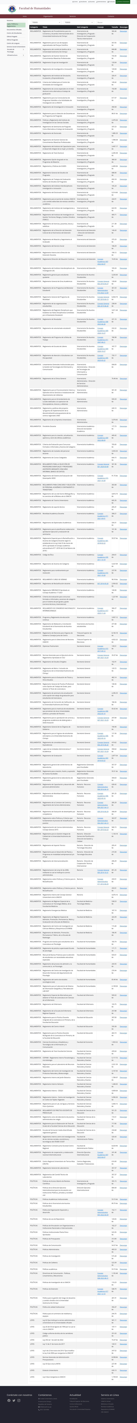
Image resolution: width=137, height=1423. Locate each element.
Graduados (111, 2)
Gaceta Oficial (74, 1407)
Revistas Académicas (107, 1407)
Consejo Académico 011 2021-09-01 (102, 516)
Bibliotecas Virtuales (107, 1404)
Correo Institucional (76, 1404)
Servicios (73, 16)
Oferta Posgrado (12, 40)
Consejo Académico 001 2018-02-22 (102, 540)
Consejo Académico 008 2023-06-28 (102, 321)
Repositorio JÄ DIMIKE (108, 1409)
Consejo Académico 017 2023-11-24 (102, 610)
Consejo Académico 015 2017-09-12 (102, 648)
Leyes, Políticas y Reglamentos (12, 25)
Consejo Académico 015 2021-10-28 (102, 478)
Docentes (91, 2)
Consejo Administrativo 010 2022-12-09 (102, 290)
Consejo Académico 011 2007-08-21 (102, 339)
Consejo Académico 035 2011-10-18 (102, 557)
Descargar (123, 31)
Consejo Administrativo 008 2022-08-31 (102, 1275)
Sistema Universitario (122, 2)
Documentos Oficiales (14, 30)
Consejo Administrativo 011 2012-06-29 (102, 881)
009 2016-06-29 (102, 812)
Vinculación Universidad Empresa (80, 1409)
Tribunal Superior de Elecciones (79, 1401)
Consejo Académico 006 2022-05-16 (102, 711)
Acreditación (73, 1399)
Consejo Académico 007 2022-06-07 (102, 261)
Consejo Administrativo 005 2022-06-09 (102, 1212)
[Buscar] (111, 22)
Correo (75, 2)
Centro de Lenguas (13, 43)
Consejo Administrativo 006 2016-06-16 (102, 786)
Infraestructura (12, 55)
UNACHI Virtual (105, 1401)
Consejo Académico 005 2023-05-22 (102, 357)
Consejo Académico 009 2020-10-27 (102, 330)
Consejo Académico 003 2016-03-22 (102, 758)
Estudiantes (83, 2)
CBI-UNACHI (105, 1412)
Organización (48, 16)
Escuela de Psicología (10, 50)
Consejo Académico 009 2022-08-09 (102, 437)
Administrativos (101, 2)
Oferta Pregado (12, 36)
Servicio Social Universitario (16, 47)
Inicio (25, 16)
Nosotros (10, 20)
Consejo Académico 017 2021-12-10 (102, 1291)
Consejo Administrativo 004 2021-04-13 (102, 805)
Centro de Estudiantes (14, 33)
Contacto (111, 16)
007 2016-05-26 (102, 584)
